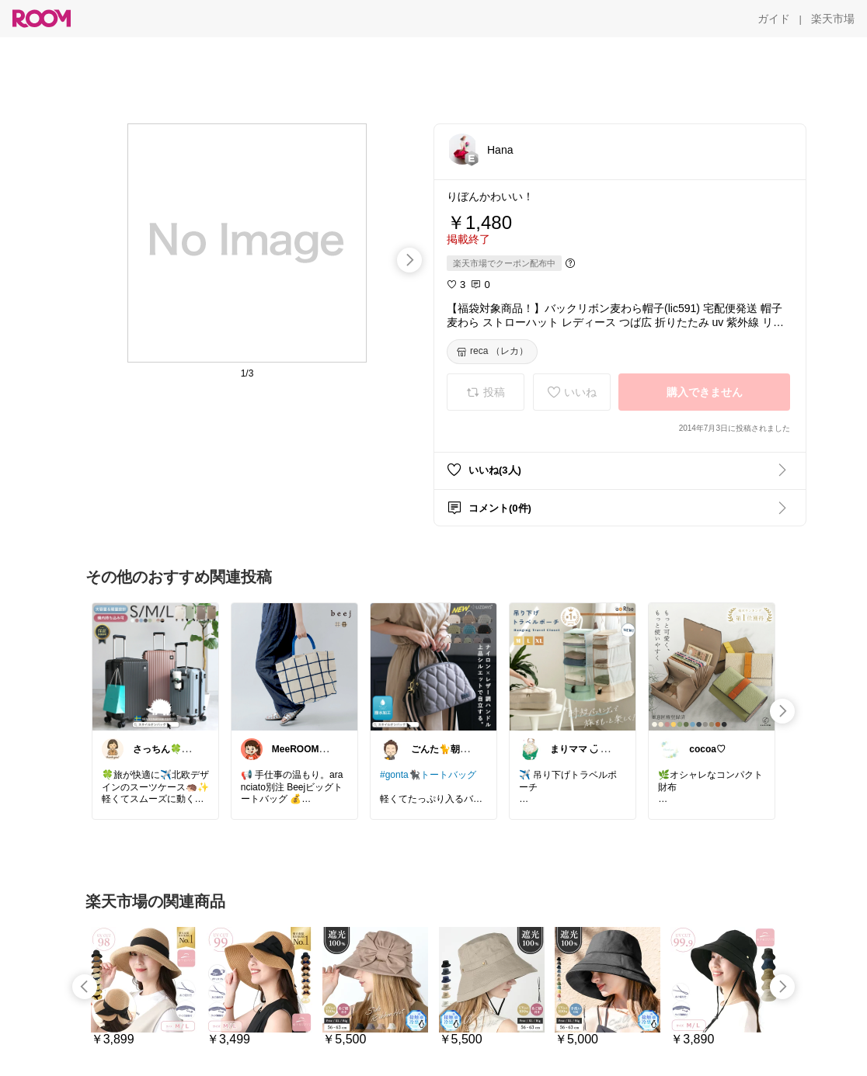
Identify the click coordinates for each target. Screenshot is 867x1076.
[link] (155, 666)
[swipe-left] (84, 986)
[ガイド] (773, 19)
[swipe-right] (409, 260)
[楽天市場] (833, 19)
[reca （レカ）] (492, 351)
